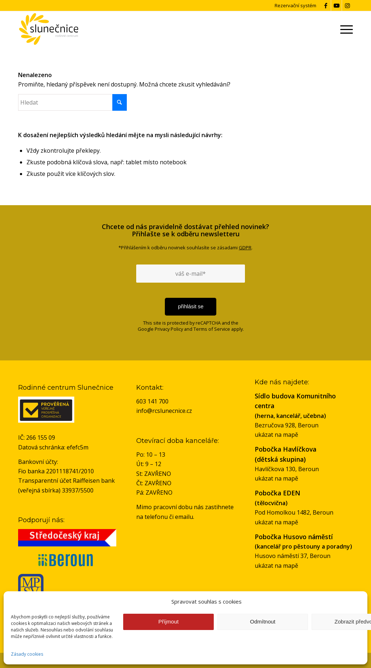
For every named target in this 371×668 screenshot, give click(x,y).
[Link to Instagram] (347, 5)
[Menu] (345, 29)
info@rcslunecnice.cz (164, 411)
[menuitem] (345, 29)
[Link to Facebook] (325, 5)
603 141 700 (152, 401)
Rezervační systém (295, 5)
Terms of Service (211, 329)
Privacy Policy (169, 329)
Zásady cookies (27, 654)
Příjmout (168, 621)
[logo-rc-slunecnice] (48, 29)
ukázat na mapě (276, 435)
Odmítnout (262, 621)
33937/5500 (77, 490)
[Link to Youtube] (336, 5)
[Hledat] (72, 102)
